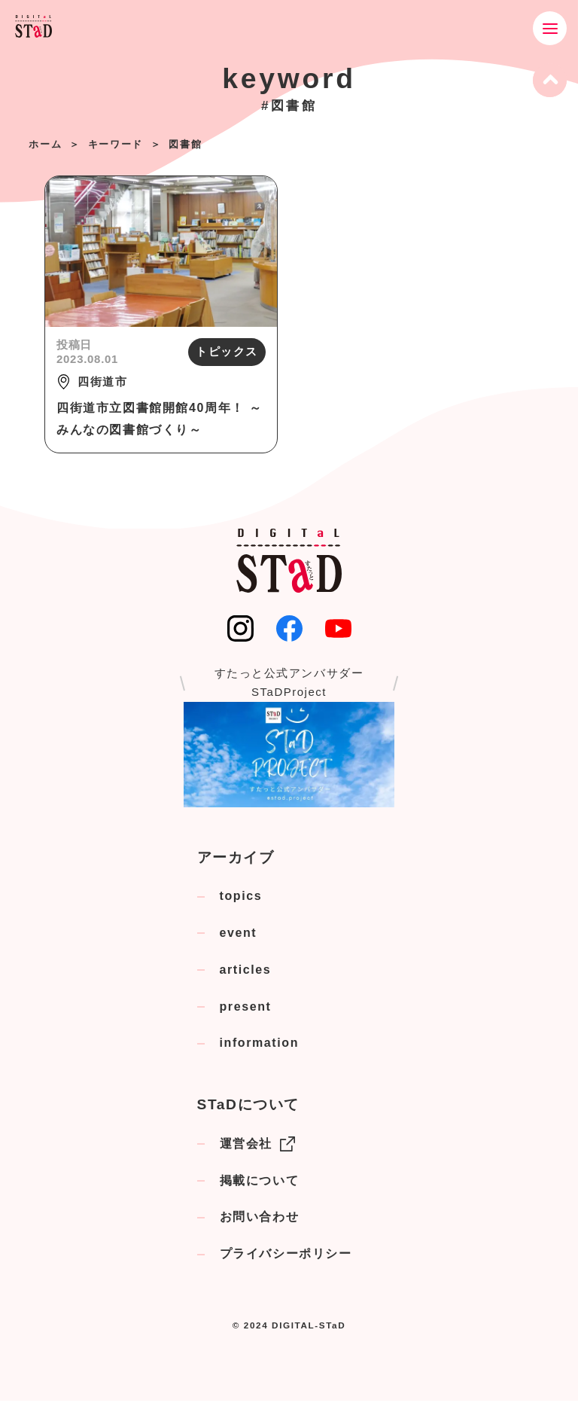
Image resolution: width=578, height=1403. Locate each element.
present (246, 1008)
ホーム (45, 144)
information (260, 1045)
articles (246, 971)
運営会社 (257, 1146)
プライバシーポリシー (286, 1255)
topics (241, 898)
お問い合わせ (260, 1219)
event (238, 935)
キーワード (115, 144)
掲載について (260, 1182)
